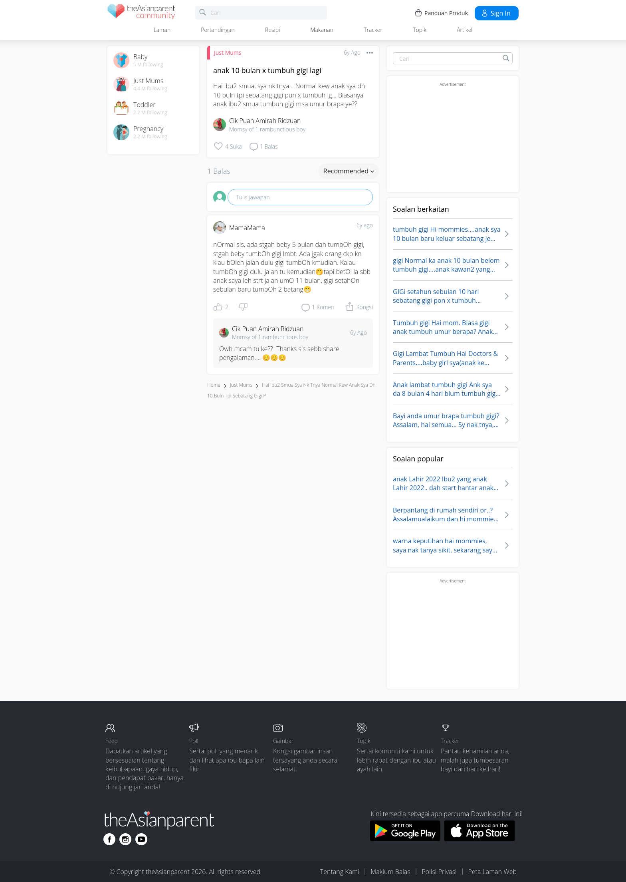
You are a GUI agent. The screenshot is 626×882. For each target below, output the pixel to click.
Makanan (321, 30)
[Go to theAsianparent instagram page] (125, 839)
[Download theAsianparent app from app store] (479, 838)
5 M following (148, 65)
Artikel (464, 30)
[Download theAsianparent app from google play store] (405, 838)
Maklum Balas (390, 871)
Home (213, 384)
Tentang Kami (339, 871)
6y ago (365, 225)
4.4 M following (150, 88)
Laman (162, 30)
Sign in (496, 13)
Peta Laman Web (492, 871)
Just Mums (227, 52)
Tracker (373, 30)
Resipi (272, 30)
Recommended (348, 171)
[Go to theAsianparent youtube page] (141, 839)
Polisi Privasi (439, 871)
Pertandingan (217, 30)
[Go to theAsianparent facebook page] (109, 839)
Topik (419, 30)
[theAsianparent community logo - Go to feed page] (141, 13)
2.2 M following (150, 112)
